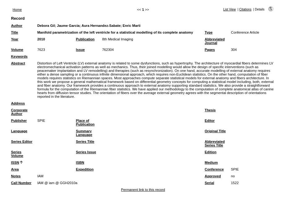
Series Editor (21, 141)
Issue (80, 49)
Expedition (85, 169)
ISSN (15, 162)
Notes (16, 176)
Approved (213, 176)
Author (17, 25)
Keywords (19, 56)
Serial (209, 183)
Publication (85, 39)
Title (14, 32)
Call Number (21, 183)
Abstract (18, 63)
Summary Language (84, 133)
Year (15, 39)
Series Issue (86, 152)
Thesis (210, 110)
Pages (210, 49)
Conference (214, 169)
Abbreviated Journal (215, 41)
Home (17, 9)
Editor (210, 120)
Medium (211, 162)
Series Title (85, 141)
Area (15, 169)
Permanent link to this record (143, 189)
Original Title (215, 131)
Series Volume (17, 154)
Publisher (19, 120)
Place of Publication (85, 122)
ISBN (80, 162)
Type (208, 32)
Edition (211, 152)
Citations (245, 9)
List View (229, 9)
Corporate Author (19, 112)
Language (19, 131)
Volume (17, 49)
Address (18, 103)
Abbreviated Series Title (215, 143)
